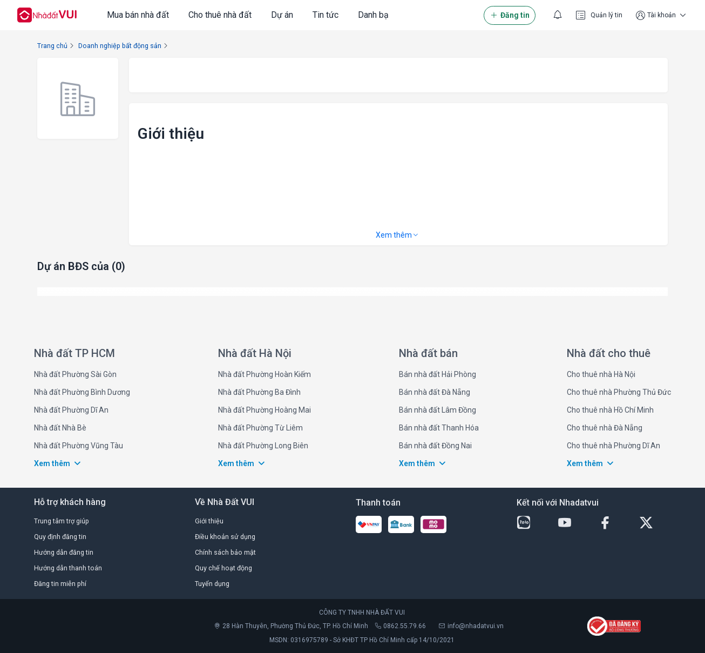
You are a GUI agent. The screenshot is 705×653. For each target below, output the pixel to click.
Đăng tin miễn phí (60, 584)
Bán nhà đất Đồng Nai (435, 445)
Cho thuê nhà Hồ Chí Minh (610, 410)
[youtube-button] (574, 523)
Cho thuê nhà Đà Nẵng (604, 427)
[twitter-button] (655, 523)
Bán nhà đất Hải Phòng (437, 374)
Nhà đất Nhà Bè (60, 427)
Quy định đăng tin (60, 537)
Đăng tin (510, 15)
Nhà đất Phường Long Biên (263, 445)
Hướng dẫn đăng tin (63, 552)
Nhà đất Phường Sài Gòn (75, 374)
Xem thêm (397, 235)
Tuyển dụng (212, 584)
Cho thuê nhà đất (220, 15)
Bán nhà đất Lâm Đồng (437, 410)
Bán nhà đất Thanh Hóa (439, 427)
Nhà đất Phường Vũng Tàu (78, 445)
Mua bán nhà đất (138, 15)
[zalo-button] (533, 523)
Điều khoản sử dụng (225, 537)
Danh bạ (373, 15)
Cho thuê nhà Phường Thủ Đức (619, 392)
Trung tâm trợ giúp (61, 521)
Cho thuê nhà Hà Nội (601, 374)
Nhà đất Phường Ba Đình (259, 392)
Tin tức (325, 15)
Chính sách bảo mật (225, 552)
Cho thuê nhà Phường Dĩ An (613, 445)
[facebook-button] (614, 523)
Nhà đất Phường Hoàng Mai (264, 410)
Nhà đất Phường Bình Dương (82, 392)
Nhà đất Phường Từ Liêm (260, 427)
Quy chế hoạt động (223, 568)
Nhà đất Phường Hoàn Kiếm (264, 374)
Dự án (282, 15)
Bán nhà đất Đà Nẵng (434, 392)
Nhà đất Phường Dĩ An (71, 410)
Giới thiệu (209, 521)
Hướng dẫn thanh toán (68, 568)
